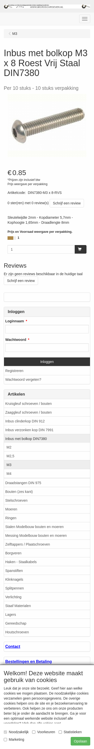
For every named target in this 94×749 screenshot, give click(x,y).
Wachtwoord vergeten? (23, 380)
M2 (9, 447)
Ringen (10, 518)
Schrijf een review (67, 203)
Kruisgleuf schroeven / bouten (28, 404)
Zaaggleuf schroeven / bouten (28, 412)
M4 (9, 474)
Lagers (10, 615)
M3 (9, 465)
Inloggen (47, 362)
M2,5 (10, 456)
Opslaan (80, 741)
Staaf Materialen (18, 606)
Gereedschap (15, 623)
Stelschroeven (16, 500)
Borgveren (13, 553)
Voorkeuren (43, 732)
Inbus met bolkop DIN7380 (26, 439)
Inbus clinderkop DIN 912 (25, 421)
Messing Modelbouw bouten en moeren (36, 536)
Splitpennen (14, 588)
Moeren (11, 509)
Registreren (14, 371)
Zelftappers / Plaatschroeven (27, 544)
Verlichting (13, 597)
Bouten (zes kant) (19, 492)
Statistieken (70, 732)
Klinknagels (14, 579)
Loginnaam (14, 321)
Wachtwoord (15, 340)
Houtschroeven (17, 632)
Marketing (14, 739)
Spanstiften (14, 571)
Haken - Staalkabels (21, 562)
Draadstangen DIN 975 (23, 483)
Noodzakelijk (16, 732)
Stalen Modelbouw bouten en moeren (34, 527)
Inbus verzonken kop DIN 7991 (29, 430)
